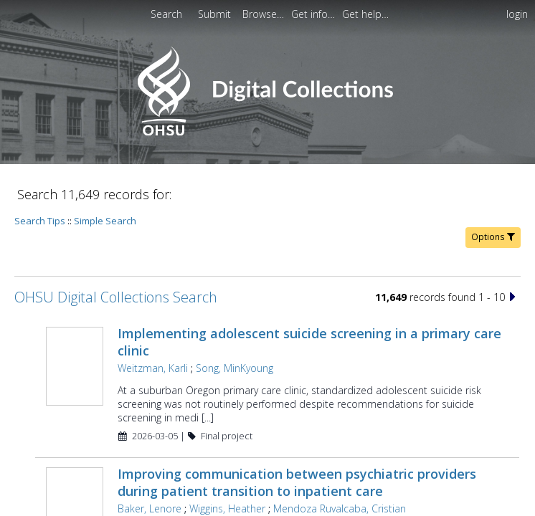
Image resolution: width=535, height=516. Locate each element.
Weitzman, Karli (153, 368)
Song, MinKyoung (234, 368)
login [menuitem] (517, 14)
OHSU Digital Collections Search (115, 297)
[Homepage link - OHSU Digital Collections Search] (267, 132)
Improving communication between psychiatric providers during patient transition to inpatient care (297, 482)
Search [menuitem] (166, 14)
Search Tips (39, 220)
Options (493, 237)
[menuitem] (215, 14)
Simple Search (105, 220)
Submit (216, 14)
